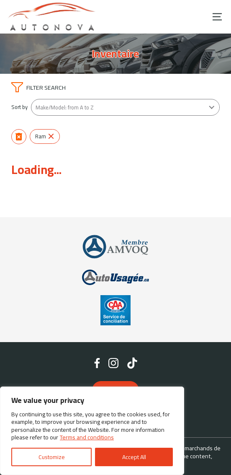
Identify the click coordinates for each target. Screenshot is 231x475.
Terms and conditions (87, 437)
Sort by (19, 107)
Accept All (134, 457)
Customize (51, 457)
